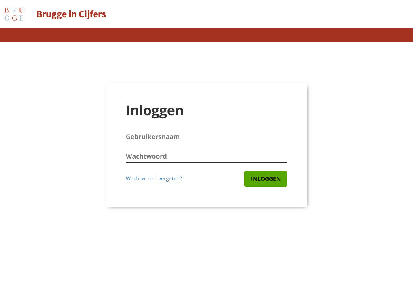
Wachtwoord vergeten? (154, 178)
